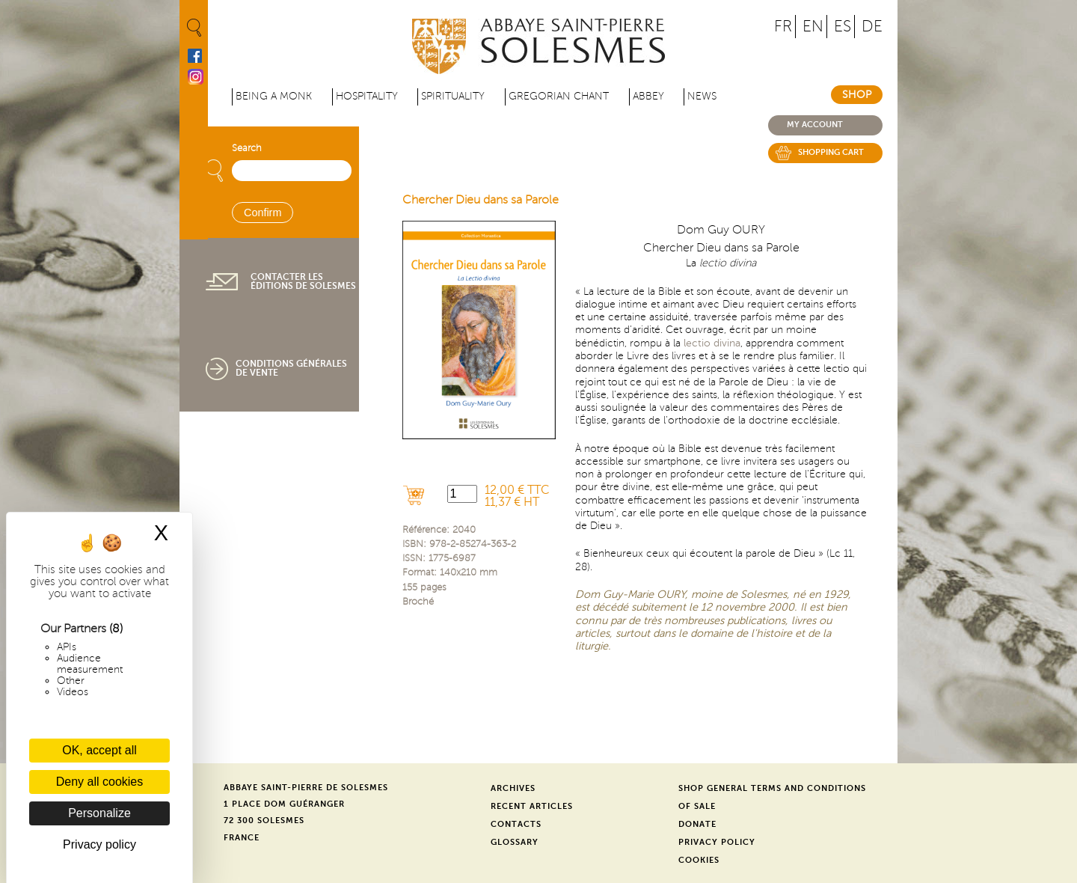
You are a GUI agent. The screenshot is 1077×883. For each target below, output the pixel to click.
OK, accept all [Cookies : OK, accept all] (99, 750)
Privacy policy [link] (99, 844)
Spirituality (453, 96)
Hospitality (367, 96)
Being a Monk (274, 96)
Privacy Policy (716, 842)
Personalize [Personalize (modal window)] (99, 813)
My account (815, 124)
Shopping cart (831, 152)
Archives (513, 788)
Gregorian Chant (559, 96)
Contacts (516, 824)
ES (842, 26)
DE (872, 26)
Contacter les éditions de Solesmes (303, 281)
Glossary (514, 842)
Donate (697, 824)
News (702, 96)
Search (247, 148)
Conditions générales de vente (291, 368)
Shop (856, 94)
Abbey (648, 96)
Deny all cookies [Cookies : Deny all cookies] (100, 781)
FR (783, 26)
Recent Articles (532, 806)
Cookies (698, 860)
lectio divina (712, 343)
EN (813, 26)
